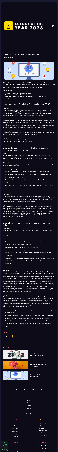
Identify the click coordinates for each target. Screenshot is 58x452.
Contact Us (29, 413)
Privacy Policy (15, 451)
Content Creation (43, 435)
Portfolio (29, 405)
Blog (29, 411)
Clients (29, 408)
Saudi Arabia (43, 448)
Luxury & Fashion (15, 423)
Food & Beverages (15, 425)
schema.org (43, 214)
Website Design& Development (43, 429)
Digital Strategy (43, 423)
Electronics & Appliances (15, 434)
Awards (29, 403)
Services (29, 400)
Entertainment (15, 428)
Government (15, 436)
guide (9, 164)
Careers (15, 448)
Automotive (15, 431)
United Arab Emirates (43, 445)
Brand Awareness (43, 432)
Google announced (12, 209)
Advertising (43, 425)
